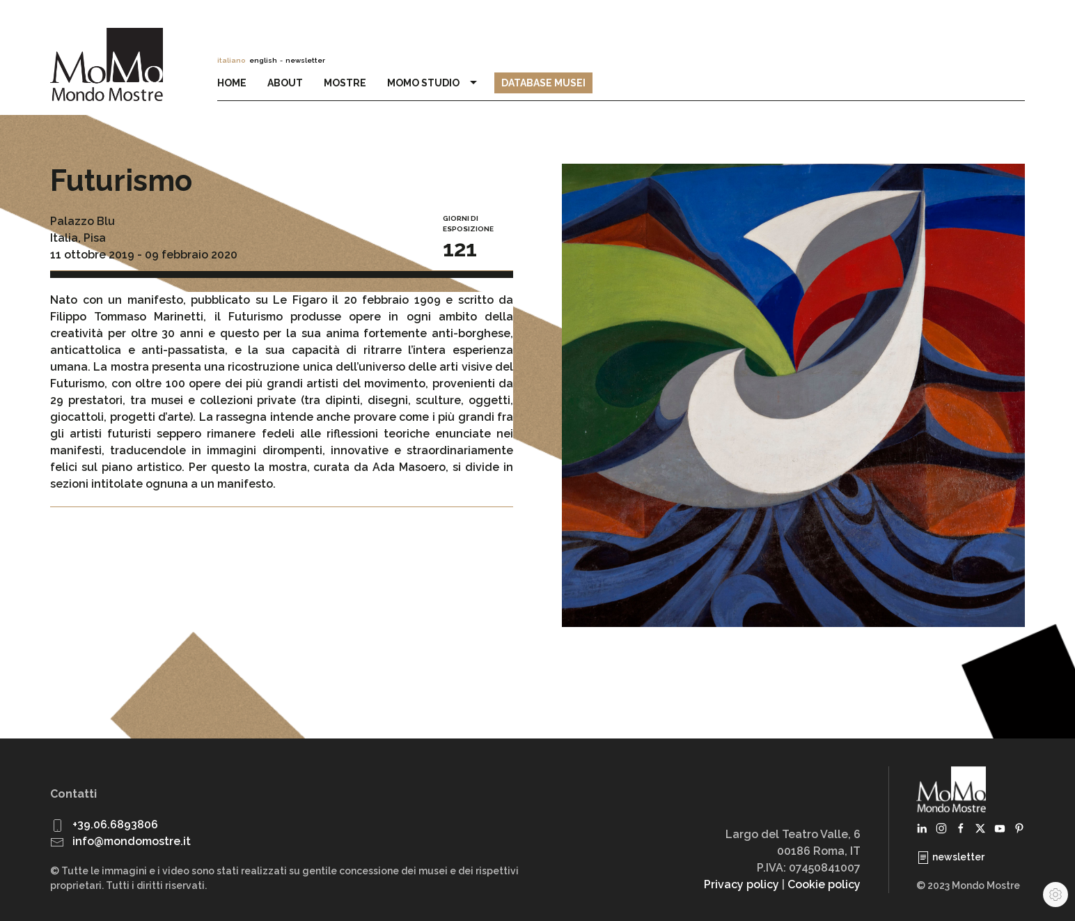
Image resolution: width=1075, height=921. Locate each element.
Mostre (345, 82)
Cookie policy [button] (824, 884)
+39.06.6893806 (115, 824)
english (263, 60)
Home (231, 82)
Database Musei (543, 82)
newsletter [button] (305, 60)
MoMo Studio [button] (433, 83)
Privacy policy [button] (741, 884)
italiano (231, 60)
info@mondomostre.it (131, 841)
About (285, 82)
